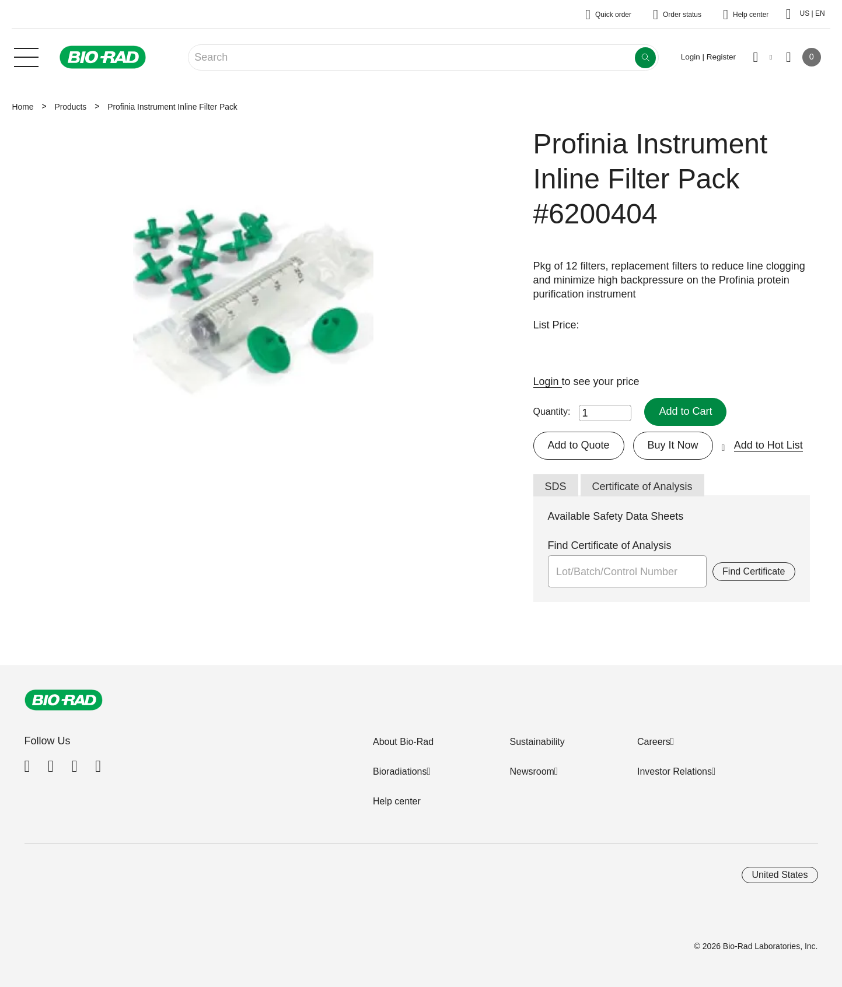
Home (23, 106)
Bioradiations (400, 771)
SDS (556, 486)
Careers (653, 742)
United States (780, 875)
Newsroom (531, 771)
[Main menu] (26, 56)
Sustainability (536, 742)
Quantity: (552, 411)
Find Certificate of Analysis (610, 545)
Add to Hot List (768, 445)
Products (70, 106)
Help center (397, 801)
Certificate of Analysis (642, 486)
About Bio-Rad (403, 742)
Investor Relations (674, 771)
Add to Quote (579, 445)
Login (547, 381)
